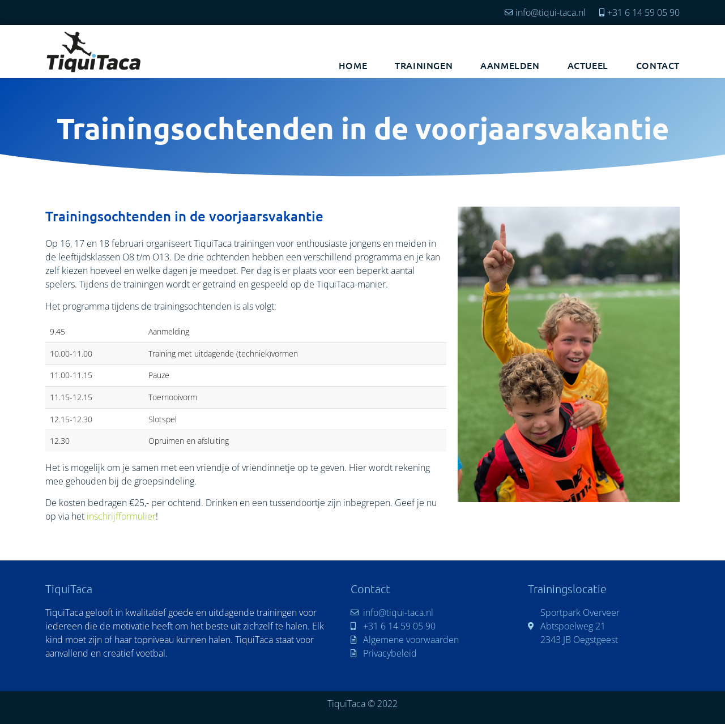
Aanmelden (509, 65)
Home (353, 65)
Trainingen (424, 65)
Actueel (588, 65)
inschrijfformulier (121, 516)
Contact (658, 65)
